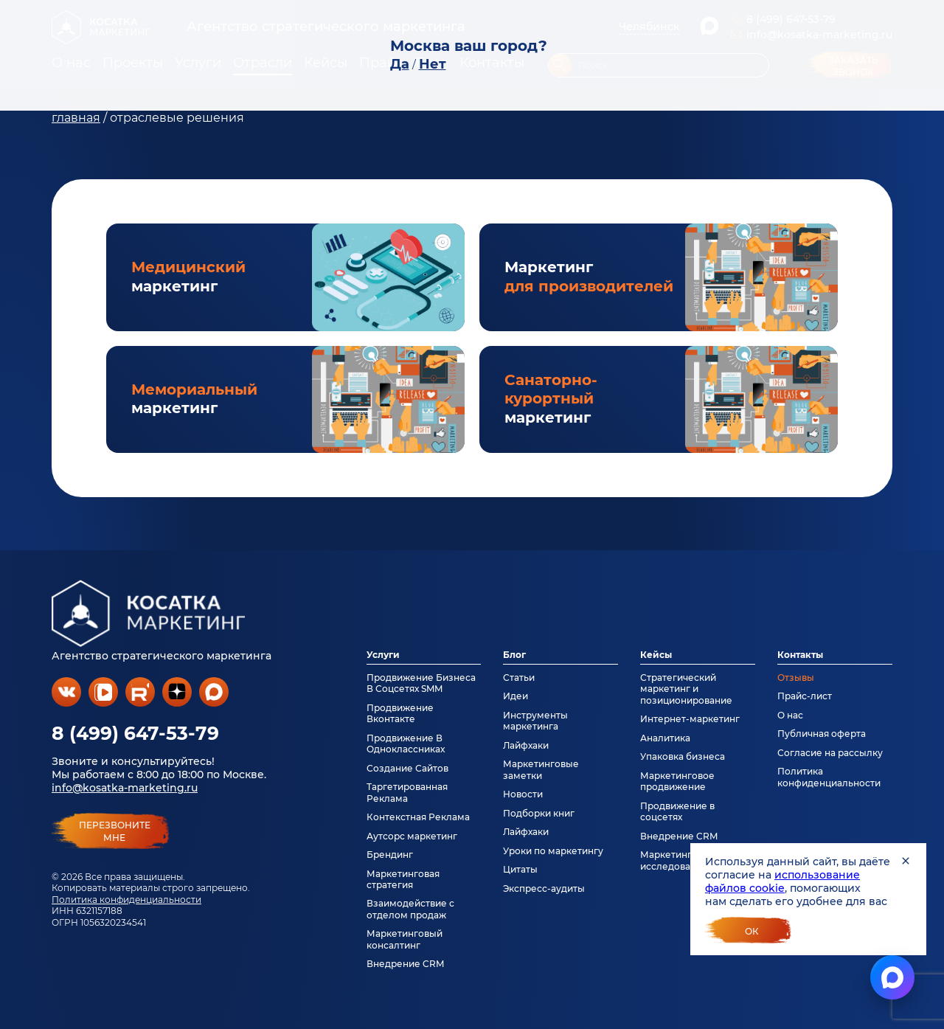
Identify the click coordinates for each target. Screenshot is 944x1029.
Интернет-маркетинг (690, 718)
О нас (790, 715)
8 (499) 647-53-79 (135, 733)
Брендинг (390, 854)
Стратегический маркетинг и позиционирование (686, 689)
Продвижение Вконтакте (400, 713)
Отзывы (795, 677)
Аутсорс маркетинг (412, 836)
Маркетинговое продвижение (677, 781)
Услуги (383, 654)
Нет (432, 64)
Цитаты (520, 869)
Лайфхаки (526, 745)
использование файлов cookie (782, 881)
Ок (752, 931)
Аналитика (665, 738)
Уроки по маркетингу (553, 850)
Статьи (519, 677)
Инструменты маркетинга (535, 721)
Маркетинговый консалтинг (404, 939)
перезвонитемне (114, 831)
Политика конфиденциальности (126, 899)
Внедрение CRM (405, 963)
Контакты (800, 654)
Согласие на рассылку (830, 752)
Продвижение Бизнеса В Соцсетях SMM (421, 683)
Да (399, 64)
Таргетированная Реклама (407, 792)
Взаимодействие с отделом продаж (410, 909)
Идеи (515, 695)
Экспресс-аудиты (544, 888)
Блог (514, 654)
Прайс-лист (804, 695)
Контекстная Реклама (418, 816)
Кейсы (656, 654)
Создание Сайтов (407, 768)
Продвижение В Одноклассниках (406, 743)
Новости (523, 794)
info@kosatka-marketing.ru (125, 787)
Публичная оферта (821, 733)
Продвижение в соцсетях (677, 811)
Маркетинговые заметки (541, 769)
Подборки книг (539, 813)
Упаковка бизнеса (682, 756)
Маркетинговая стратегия (403, 879)
